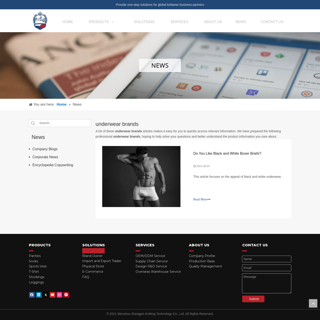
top (313, 303)
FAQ (85, 277)
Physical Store (93, 266)
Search (33, 123)
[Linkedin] (39, 295)
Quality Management (205, 266)
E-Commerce (92, 272)
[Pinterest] (66, 295)
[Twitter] (45, 295)
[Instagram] (59, 295)
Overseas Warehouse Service (158, 272)
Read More (201, 199)
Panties (35, 256)
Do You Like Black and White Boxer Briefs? (227, 153)
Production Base (202, 261)
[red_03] (31, 250)
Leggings (36, 282)
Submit (254, 299)
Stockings (36, 277)
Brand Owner (92, 256)
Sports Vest (38, 266)
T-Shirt (34, 272)
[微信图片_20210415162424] (160, 65)
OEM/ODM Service (150, 256)
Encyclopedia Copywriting (52, 165)
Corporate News (45, 157)
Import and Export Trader (101, 261)
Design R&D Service (151, 266)
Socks (33, 261)
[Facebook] (32, 295)
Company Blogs (45, 149)
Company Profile (202, 256)
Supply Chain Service (152, 261)
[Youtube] (52, 295)
